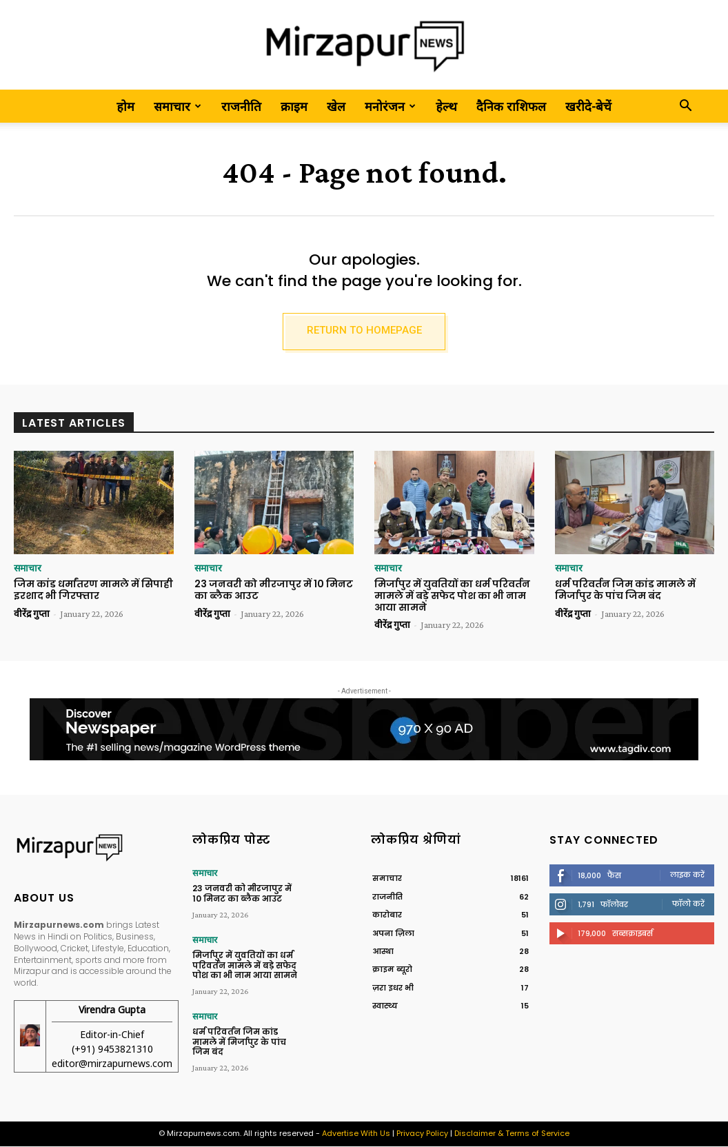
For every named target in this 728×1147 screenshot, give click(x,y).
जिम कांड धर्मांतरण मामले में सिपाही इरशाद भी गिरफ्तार (93, 590)
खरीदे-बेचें (588, 106)
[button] (685, 106)
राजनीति (241, 106)
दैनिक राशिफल (511, 106)
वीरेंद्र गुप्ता (32, 614)
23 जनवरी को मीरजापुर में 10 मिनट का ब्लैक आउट (273, 590)
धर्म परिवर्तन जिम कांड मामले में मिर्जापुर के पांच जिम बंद (625, 590)
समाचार (177, 106)
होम (125, 106)
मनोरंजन (390, 106)
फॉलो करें (688, 905)
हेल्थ (446, 106)
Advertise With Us (356, 1134)
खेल (336, 106)
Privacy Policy (422, 1134)
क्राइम (294, 106)
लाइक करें (687, 876)
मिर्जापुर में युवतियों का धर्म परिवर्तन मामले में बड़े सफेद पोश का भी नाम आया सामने (452, 596)
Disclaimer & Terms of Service (511, 1134)
